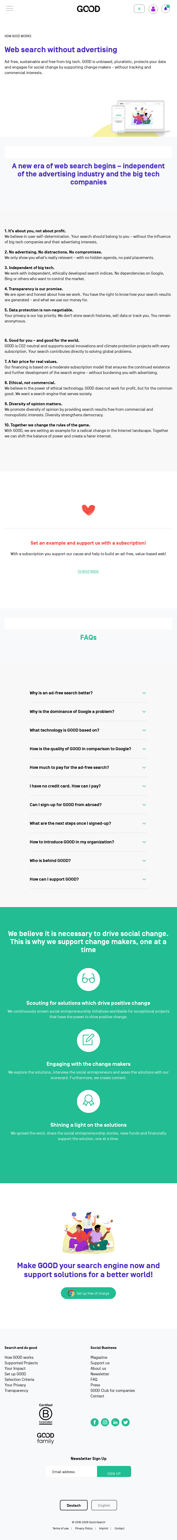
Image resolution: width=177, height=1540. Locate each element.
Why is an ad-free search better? (61, 693)
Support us (100, 1363)
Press (95, 1385)
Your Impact (15, 1368)
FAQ (94, 1379)
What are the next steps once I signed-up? (70, 823)
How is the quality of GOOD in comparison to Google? (80, 749)
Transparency (16, 1390)
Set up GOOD (15, 1374)
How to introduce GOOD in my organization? (72, 842)
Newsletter (100, 1374)
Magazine (99, 1357)
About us (98, 1368)
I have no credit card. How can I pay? (65, 786)
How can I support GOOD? (54, 879)
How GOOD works (19, 1357)
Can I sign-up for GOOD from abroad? (66, 804)
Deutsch (74, 1505)
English (104, 1505)
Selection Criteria (19, 1379)
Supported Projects (21, 1363)
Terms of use (61, 1528)
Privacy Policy (84, 1528)
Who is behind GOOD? (50, 860)
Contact (97, 1396)
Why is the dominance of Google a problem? (72, 711)
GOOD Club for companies (113, 1390)
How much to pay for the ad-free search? (69, 767)
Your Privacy (15, 1385)
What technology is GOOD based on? (64, 730)
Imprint (103, 1528)
